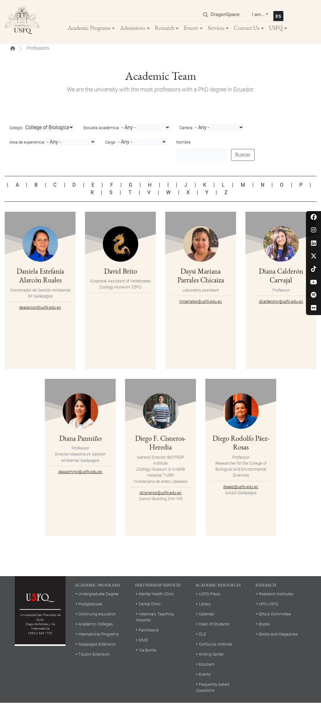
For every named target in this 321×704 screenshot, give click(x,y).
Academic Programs (89, 28)
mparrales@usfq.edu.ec (200, 302)
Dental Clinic (150, 604)
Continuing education (97, 614)
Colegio (16, 128)
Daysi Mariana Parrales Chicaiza (200, 276)
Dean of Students (214, 624)
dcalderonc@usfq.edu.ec (281, 302)
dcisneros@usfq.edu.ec (160, 493)
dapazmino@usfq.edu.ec (80, 472)
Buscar (242, 156)
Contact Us (246, 28)
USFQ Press (209, 594)
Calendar (206, 614)
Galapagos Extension (97, 644)
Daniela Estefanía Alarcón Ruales (40, 276)
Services (216, 28)
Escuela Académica (101, 128)
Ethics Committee (275, 614)
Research (164, 28)
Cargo (110, 143)
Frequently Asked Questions (212, 688)
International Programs (98, 634)
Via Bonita (147, 651)
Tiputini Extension (94, 654)
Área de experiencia (26, 143)
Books (264, 624)
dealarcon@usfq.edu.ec (40, 308)
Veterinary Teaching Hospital (155, 617)
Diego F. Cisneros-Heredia (160, 443)
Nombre (183, 143)
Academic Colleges (95, 624)
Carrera (186, 128)
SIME (143, 641)
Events (191, 28)
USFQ (276, 28)
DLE (202, 634)
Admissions (132, 28)
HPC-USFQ (268, 604)
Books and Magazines (278, 634)
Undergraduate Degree (98, 594)
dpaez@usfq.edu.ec (240, 487)
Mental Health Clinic (156, 594)
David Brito (120, 271)
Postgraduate (90, 604)
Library (205, 604)
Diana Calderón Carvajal (281, 276)
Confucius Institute (215, 644)
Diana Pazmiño (80, 439)
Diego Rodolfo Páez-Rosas (241, 443)
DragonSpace (225, 14)
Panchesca (149, 631)
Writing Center (211, 654)
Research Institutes (276, 594)
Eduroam (207, 665)
